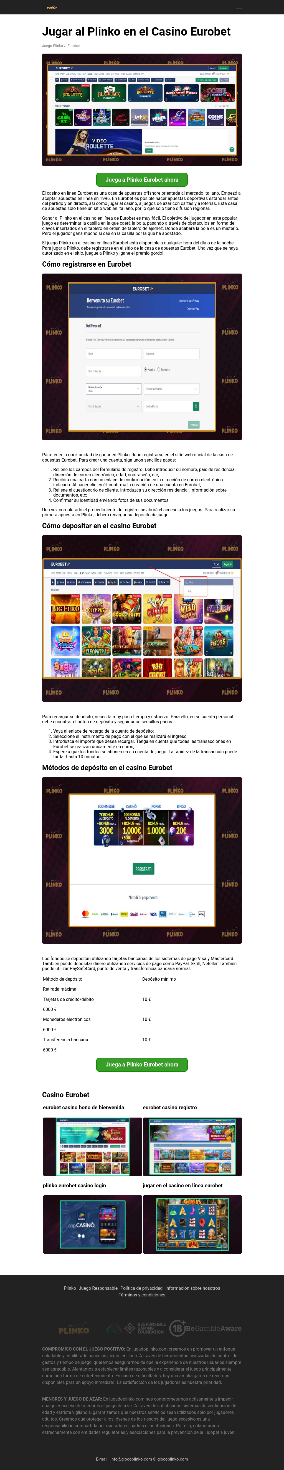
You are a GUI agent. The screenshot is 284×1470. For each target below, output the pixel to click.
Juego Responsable (98, 1288)
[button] (239, 7)
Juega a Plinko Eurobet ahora (142, 179)
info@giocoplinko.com (131, 1459)
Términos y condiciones (142, 1295)
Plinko (70, 1288)
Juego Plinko (52, 46)
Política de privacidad (141, 1288)
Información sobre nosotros (192, 1288)
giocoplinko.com (172, 1459)
